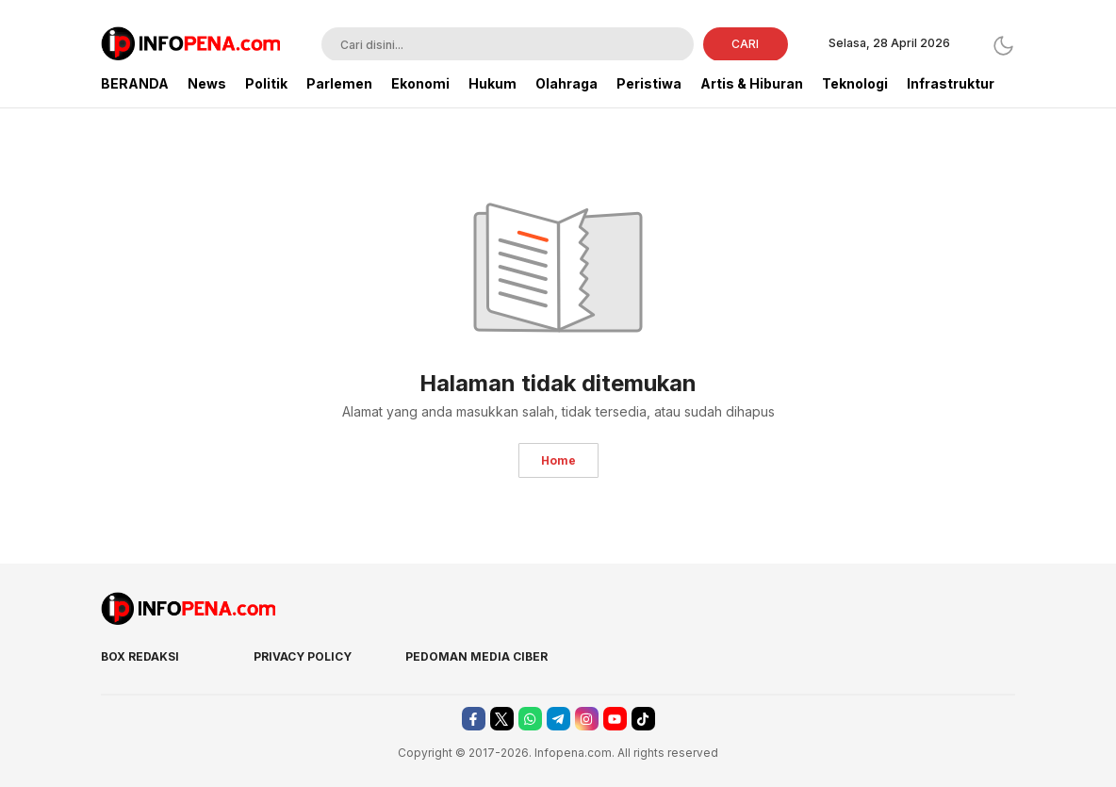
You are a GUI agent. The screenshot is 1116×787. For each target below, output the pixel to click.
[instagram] (587, 718)
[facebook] (473, 718)
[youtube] (615, 718)
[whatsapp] (530, 718)
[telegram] (558, 718)
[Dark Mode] (1003, 45)
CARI (745, 44)
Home (558, 460)
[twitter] (502, 718)
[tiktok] (643, 718)
